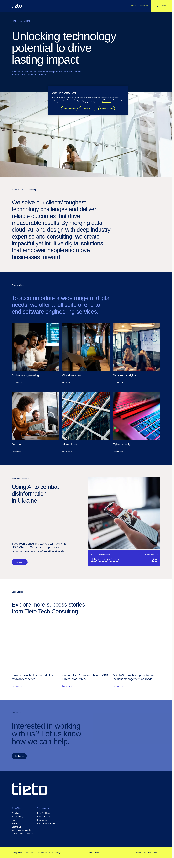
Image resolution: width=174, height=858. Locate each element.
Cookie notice (41, 853)
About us (15, 813)
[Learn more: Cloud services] (86, 353)
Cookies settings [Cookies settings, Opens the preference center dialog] (106, 108)
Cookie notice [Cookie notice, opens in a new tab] (106, 102)
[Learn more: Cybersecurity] (136, 422)
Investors (16, 823)
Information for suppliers (22, 830)
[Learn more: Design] (35, 422)
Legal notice (29, 853)
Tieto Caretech (43, 817)
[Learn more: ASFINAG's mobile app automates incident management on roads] (136, 655)
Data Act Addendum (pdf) (22, 834)
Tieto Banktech (43, 813)
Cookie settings (55, 853)
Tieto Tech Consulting (46, 823)
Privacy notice (17, 853)
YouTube (157, 853)
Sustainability (17, 817)
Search (132, 6)
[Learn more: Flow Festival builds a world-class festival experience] (35, 655)
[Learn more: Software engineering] (35, 353)
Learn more (20, 562)
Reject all (87, 108)
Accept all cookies (69, 108)
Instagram (147, 853)
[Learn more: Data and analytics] (136, 353)
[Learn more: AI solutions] (86, 422)
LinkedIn (138, 853)
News (14, 820)
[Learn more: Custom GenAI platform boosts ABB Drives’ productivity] (86, 655)
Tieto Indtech (42, 820)
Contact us (143, 6)
